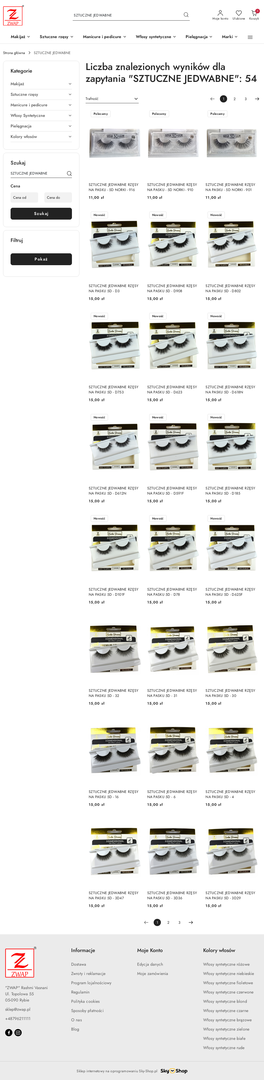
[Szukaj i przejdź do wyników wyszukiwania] (186, 15)
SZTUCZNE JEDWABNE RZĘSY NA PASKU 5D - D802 (230, 288)
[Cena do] (58, 197)
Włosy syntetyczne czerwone (228, 992)
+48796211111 (17, 1019)
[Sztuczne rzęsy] (57, 37)
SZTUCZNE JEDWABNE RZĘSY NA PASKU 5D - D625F (230, 592)
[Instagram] (18, 1032)
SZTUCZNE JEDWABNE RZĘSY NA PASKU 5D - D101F (113, 592)
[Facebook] (8, 1032)
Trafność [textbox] (92, 98)
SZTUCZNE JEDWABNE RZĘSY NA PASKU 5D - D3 (113, 288)
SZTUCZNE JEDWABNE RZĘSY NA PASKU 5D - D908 (172, 288)
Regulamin (80, 992)
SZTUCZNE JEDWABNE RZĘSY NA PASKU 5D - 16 (113, 794)
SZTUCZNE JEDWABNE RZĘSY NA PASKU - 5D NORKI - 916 (113, 187)
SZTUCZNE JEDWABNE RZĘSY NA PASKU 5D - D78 (172, 592)
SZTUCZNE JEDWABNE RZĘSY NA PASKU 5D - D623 (172, 389)
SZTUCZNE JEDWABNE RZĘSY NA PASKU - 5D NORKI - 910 (172, 187)
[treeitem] (41, 84)
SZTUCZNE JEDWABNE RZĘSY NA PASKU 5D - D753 (113, 389)
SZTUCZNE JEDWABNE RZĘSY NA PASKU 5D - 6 (172, 794)
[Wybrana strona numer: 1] (223, 98)
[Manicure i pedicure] (105, 37)
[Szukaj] (69, 174)
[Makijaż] (20, 37)
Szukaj (41, 214)
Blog (75, 1029)
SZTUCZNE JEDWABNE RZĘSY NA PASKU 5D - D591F (172, 491)
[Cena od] (24, 197)
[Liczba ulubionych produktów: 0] (238, 15)
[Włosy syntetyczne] (156, 37)
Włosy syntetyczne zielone (226, 1029)
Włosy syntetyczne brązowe (227, 1020)
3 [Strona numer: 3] (246, 98)
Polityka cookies (85, 1001)
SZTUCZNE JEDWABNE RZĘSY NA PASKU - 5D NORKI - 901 (230, 187)
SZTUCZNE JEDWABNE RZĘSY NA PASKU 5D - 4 (230, 794)
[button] (230, 37)
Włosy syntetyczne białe (224, 1038)
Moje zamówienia (152, 974)
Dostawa (78, 964)
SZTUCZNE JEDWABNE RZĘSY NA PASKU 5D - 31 (172, 693)
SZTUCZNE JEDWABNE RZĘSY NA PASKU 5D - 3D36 (172, 895)
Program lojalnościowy (91, 983)
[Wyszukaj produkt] (131, 15)
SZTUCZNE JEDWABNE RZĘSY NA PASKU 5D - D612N (113, 491)
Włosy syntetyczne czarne (225, 1011)
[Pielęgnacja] (199, 37)
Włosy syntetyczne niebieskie (228, 974)
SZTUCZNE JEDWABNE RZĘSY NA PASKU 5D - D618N (230, 389)
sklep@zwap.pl (17, 1009)
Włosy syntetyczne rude (224, 1048)
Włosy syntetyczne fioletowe (228, 983)
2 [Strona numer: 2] (235, 98)
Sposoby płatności (87, 1011)
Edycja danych (150, 964)
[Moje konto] (220, 15)
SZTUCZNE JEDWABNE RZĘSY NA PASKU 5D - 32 (113, 693)
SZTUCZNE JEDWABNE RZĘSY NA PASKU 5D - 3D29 (230, 895)
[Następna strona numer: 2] (257, 98)
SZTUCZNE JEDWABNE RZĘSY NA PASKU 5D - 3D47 (113, 895)
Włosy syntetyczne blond (225, 1001)
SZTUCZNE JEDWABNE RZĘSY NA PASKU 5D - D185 (230, 491)
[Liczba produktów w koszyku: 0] (254, 15)
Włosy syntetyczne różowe (226, 964)
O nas (76, 1020)
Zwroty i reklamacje (88, 974)
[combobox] (112, 98)
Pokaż (41, 259)
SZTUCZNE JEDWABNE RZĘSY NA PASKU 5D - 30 (230, 693)
